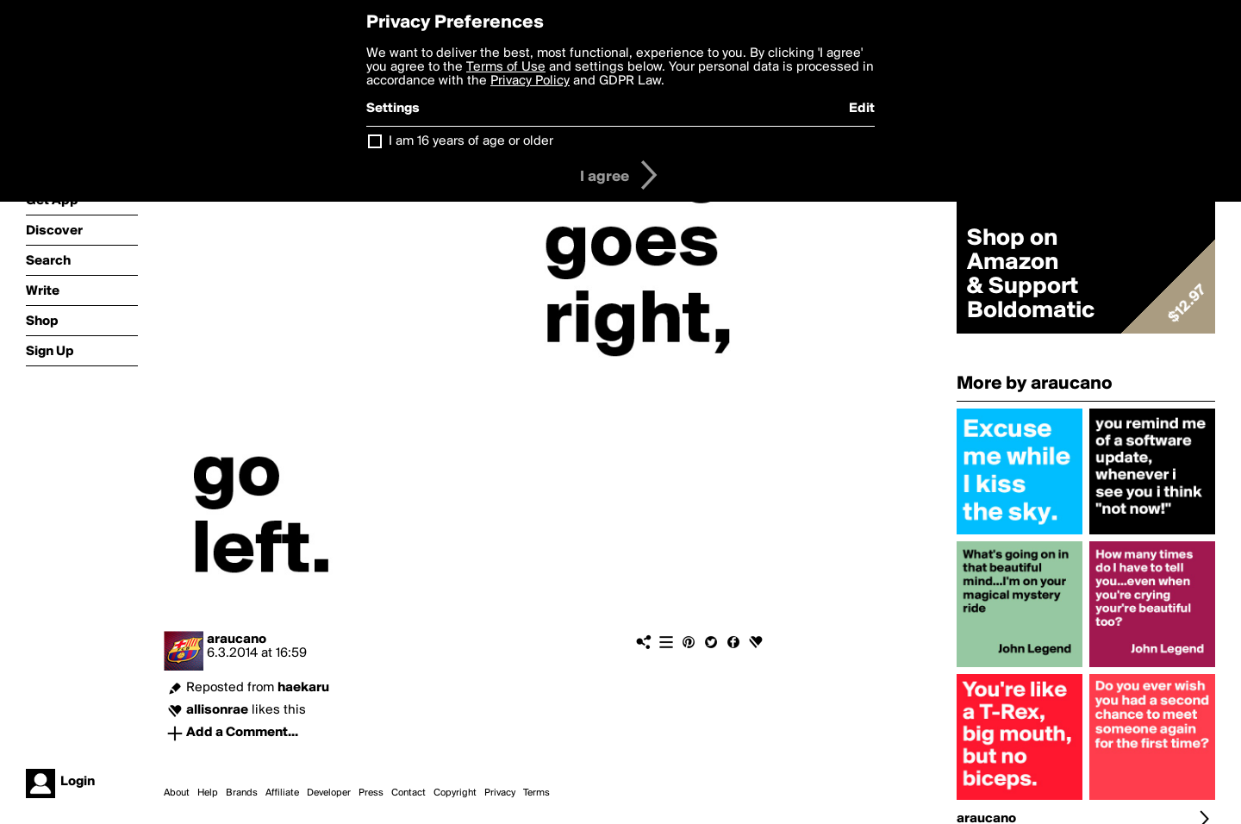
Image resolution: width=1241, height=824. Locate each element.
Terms (536, 793)
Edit (862, 108)
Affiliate (282, 793)
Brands (242, 793)
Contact (408, 793)
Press (371, 793)
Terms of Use (506, 67)
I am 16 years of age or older (471, 141)
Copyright (455, 793)
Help (207, 793)
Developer (329, 793)
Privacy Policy (530, 81)
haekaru (303, 688)
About (177, 793)
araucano (236, 639)
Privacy (499, 793)
